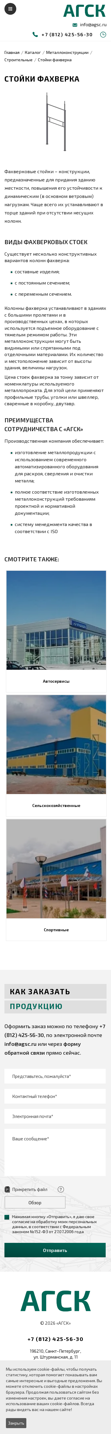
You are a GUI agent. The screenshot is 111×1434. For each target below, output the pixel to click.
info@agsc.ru (93, 24)
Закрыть (16, 1422)
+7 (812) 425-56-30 (67, 34)
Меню (10, 9)
